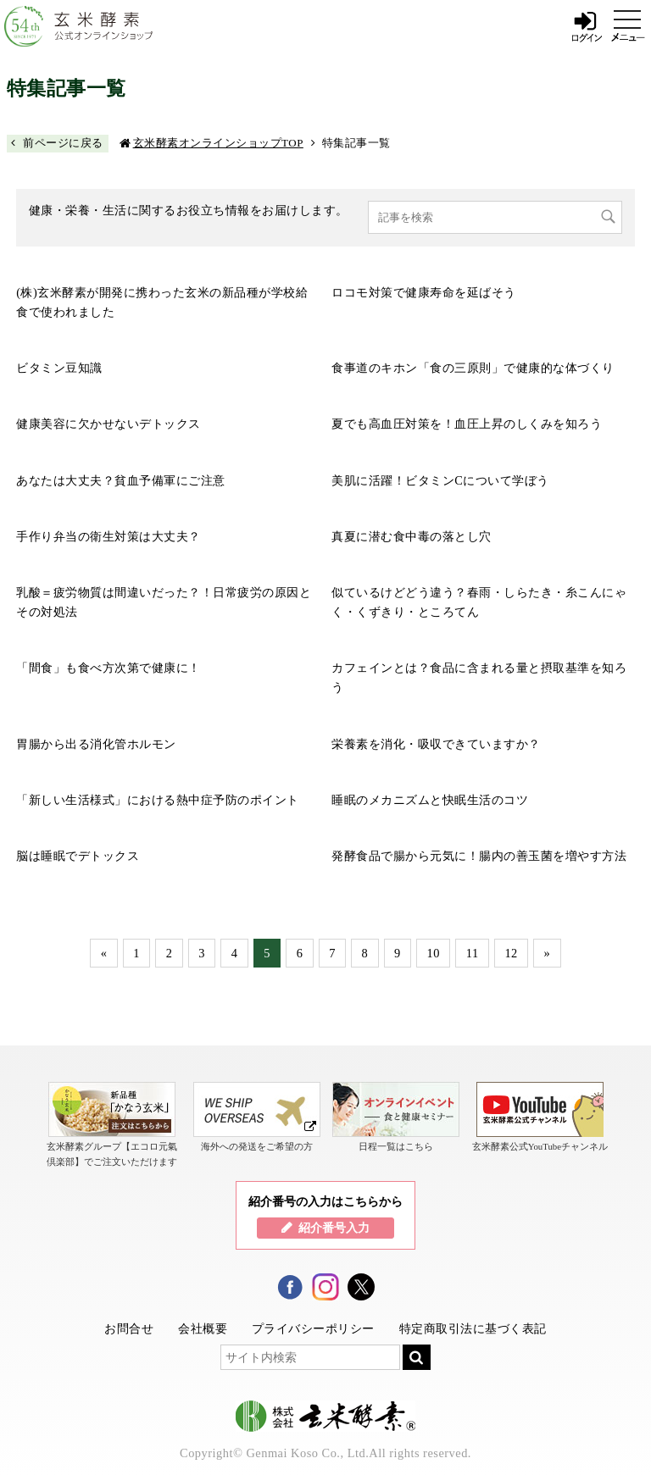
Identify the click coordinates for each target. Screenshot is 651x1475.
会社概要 (202, 1328)
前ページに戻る (63, 142)
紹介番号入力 (334, 1227)
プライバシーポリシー (313, 1328)
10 (433, 953)
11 (472, 953)
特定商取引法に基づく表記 (473, 1328)
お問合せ (128, 1328)
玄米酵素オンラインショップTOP (218, 142)
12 (510, 953)
